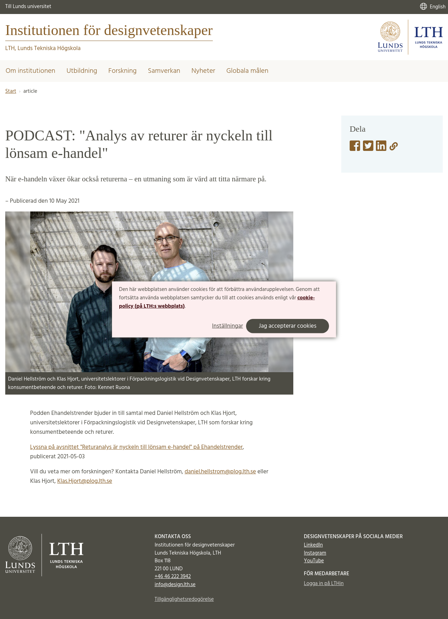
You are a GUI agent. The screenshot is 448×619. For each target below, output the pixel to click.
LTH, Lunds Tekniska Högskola (42, 48)
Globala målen (247, 71)
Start (10, 91)
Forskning (122, 71)
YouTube (314, 561)
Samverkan (164, 71)
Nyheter (203, 71)
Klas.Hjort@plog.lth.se (84, 481)
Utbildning (81, 71)
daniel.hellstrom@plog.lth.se (220, 472)
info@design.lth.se (175, 584)
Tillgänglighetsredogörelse (184, 599)
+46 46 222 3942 (173, 576)
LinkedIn (313, 545)
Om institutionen (30, 71)
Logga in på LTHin (324, 583)
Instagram (315, 553)
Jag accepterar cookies (287, 326)
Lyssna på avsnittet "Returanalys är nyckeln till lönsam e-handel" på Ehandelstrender (136, 447)
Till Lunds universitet (28, 6)
